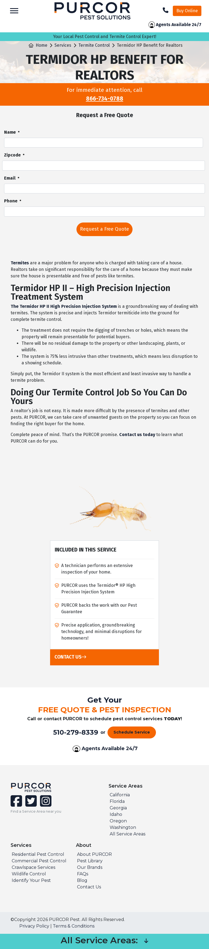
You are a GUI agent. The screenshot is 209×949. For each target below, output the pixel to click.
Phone (12, 201)
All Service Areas (127, 834)
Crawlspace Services (33, 867)
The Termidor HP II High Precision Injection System (64, 306)
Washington (123, 827)
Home (41, 45)
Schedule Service (131, 732)
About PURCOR (94, 854)
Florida (117, 801)
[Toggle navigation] (14, 10)
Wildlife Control (29, 873)
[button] (146, 941)
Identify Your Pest (31, 880)
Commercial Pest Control (39, 860)
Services (62, 45)
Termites (20, 262)
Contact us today (137, 434)
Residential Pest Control (38, 854)
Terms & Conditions (73, 926)
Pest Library (90, 860)
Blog (82, 880)
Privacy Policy (34, 926)
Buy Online (187, 10)
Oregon (118, 820)
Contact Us (70, 657)
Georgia (118, 807)
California (120, 794)
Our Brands (89, 867)
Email (11, 178)
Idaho (116, 814)
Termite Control (94, 45)
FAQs (82, 873)
